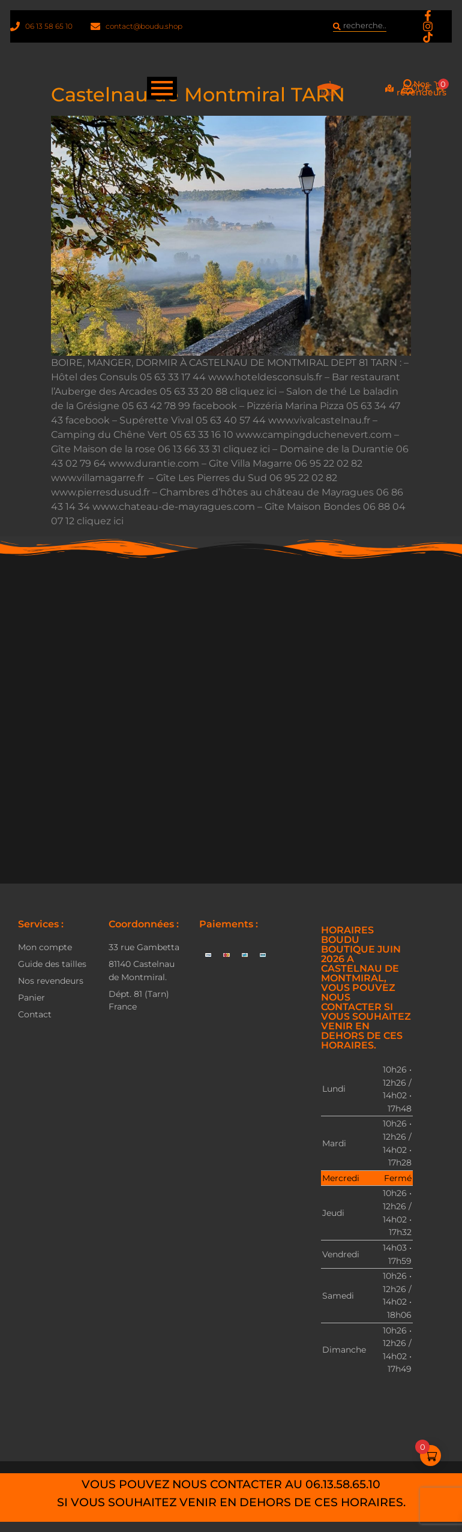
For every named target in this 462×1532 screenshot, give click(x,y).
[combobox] (358, 28)
